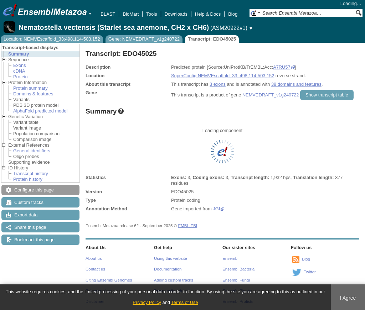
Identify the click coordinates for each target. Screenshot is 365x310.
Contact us (95, 269)
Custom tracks (28, 202)
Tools (151, 14)
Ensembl (230, 258)
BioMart (131, 14)
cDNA (19, 71)
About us (94, 258)
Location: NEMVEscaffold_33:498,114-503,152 (52, 39)
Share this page (30, 227)
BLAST (108, 14)
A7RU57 (281, 67)
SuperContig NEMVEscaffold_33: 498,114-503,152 (222, 75)
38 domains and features (296, 84)
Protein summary (30, 88)
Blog (232, 14)
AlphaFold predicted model (40, 111)
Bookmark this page (34, 239)
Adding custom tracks (173, 280)
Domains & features (33, 93)
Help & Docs (208, 14)
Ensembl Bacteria (238, 269)
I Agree (348, 298)
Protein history (27, 179)
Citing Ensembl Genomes (109, 280)
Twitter (310, 272)
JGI (216, 208)
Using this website (170, 258)
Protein (20, 76)
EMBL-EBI (187, 226)
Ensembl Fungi (236, 280)
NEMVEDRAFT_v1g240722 (270, 95)
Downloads (176, 14)
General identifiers (31, 150)
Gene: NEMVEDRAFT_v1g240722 (144, 39)
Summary (18, 54)
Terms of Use (184, 302)
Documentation (167, 269)
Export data (25, 214)
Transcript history (30, 173)
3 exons (218, 84)
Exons (19, 65)
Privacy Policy (147, 302)
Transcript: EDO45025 (212, 39)
